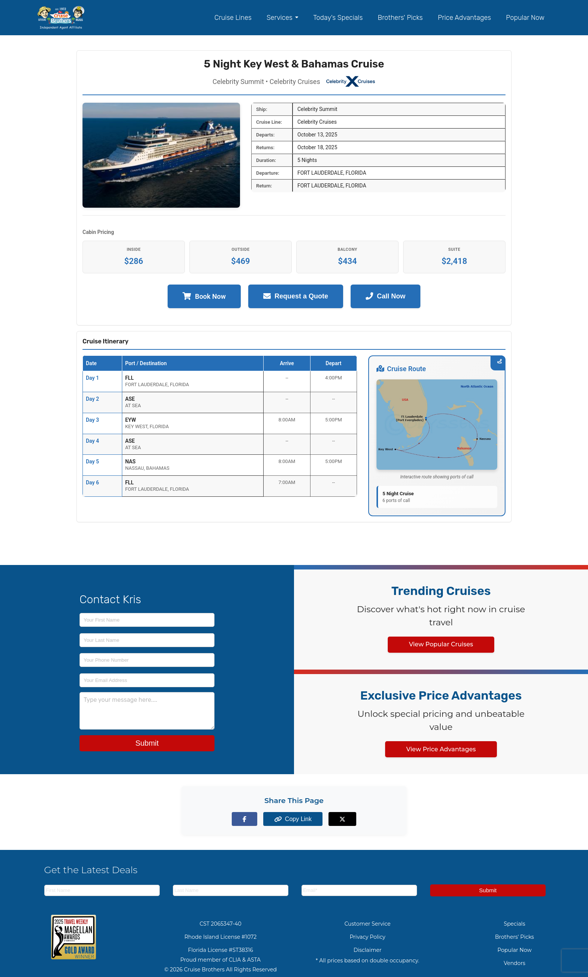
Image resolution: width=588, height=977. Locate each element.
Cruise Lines (233, 17)
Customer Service (367, 923)
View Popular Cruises (441, 644)
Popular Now (525, 17)
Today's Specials (338, 17)
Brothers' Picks (400, 17)
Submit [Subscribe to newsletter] (488, 890)
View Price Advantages (441, 749)
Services (282, 17)
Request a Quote (295, 296)
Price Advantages (464, 17)
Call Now (385, 296)
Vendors (514, 963)
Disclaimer (368, 950)
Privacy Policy (367, 937)
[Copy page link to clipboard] (294, 819)
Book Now (204, 296)
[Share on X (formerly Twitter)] (336, 819)
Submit (147, 743)
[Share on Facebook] (252, 819)
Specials (514, 923)
